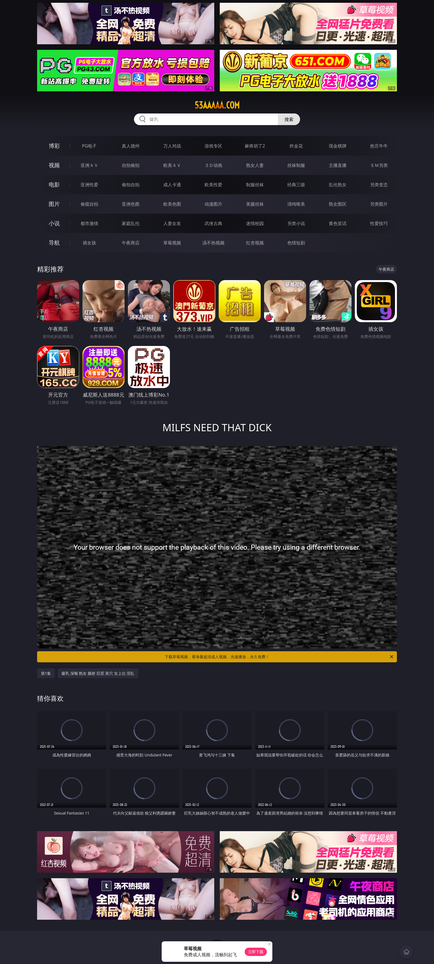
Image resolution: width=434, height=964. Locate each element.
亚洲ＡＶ (89, 165)
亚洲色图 (131, 204)
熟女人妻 (255, 165)
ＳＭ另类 (379, 165)
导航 (54, 242)
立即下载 (256, 951)
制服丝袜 (255, 185)
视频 (54, 165)
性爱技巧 (379, 223)
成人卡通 (172, 185)
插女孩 (89, 243)
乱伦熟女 (338, 185)
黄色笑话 (338, 223)
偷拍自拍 (131, 185)
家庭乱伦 (131, 223)
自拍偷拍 (131, 165)
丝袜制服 (296, 165)
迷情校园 (255, 223)
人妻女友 (172, 223)
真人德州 (131, 146)
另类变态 (379, 185)
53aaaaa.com (217, 105)
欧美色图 (172, 204)
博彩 (54, 145)
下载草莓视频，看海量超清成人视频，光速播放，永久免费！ (279, 656)
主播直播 (338, 165)
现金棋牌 (338, 146)
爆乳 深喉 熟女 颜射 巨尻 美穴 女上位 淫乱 (97, 673)
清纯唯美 (296, 204)
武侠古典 (213, 223)
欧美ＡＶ (172, 165)
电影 (54, 184)
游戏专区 (213, 146)
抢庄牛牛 (379, 146)
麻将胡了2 (255, 146)
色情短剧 (296, 243)
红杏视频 (255, 243)
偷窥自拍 (89, 204)
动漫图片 (213, 204)
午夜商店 (131, 243)
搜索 (289, 119)
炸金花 (296, 146)
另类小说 (296, 223)
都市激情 (89, 223)
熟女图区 (338, 204)
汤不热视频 (213, 243)
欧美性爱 (213, 185)
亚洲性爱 (89, 185)
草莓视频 (172, 243)
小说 (54, 223)
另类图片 (379, 204)
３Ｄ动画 (213, 165)
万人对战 (172, 146)
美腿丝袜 (255, 204)
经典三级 (296, 185)
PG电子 (89, 146)
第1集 (46, 673)
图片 (54, 204)
